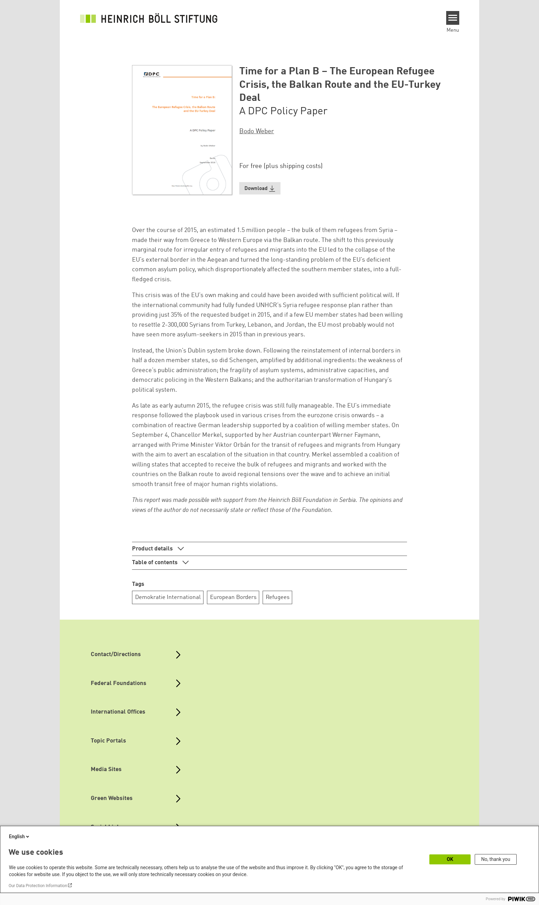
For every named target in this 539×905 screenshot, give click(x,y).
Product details (153, 549)
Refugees (277, 597)
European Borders (233, 597)
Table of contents (155, 563)
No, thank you (495, 859)
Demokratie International (168, 597)
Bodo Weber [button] (256, 131)
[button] (259, 188)
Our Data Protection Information (38, 885)
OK (450, 859)
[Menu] (453, 18)
